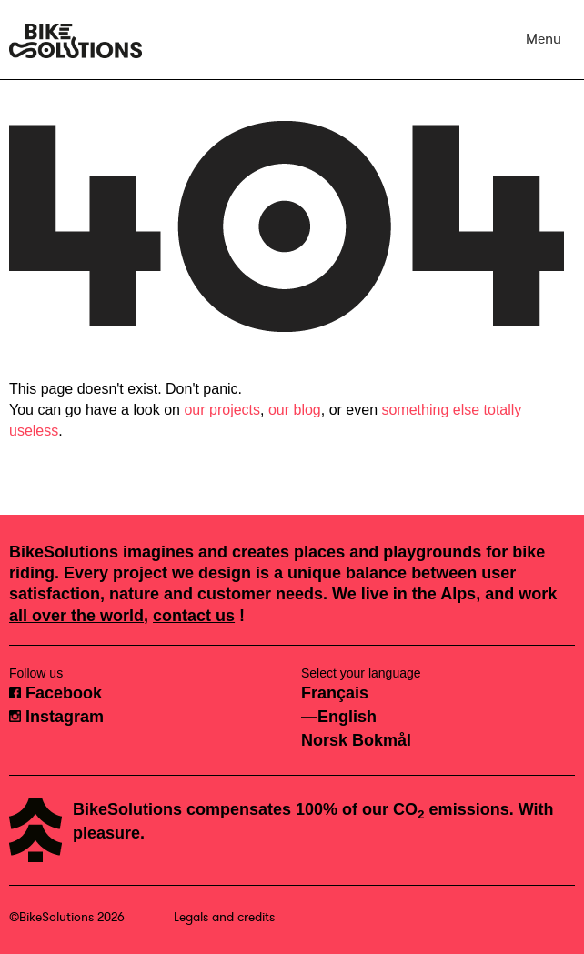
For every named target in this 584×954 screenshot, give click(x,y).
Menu (543, 39)
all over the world (76, 616)
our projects (222, 409)
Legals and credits (224, 917)
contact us (194, 616)
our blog (294, 409)
